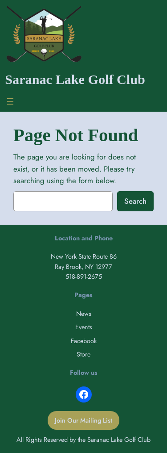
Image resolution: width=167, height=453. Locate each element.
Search (135, 201)
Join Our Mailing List (83, 420)
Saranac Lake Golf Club (75, 79)
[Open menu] (10, 101)
